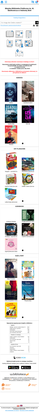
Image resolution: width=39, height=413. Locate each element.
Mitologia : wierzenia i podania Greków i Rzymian (19, 327)
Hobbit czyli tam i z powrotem (15, 328)
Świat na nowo (12, 340)
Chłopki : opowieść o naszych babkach (17, 336)
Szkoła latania (12, 329)
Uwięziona (12, 351)
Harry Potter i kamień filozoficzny (16, 331)
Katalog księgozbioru (20, 17)
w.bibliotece (7, 379)
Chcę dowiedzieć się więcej (12, 410)
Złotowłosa (12, 347)
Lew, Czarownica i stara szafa (15, 332)
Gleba (11, 342)
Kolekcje (19, 25)
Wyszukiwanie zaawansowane (8, 25)
